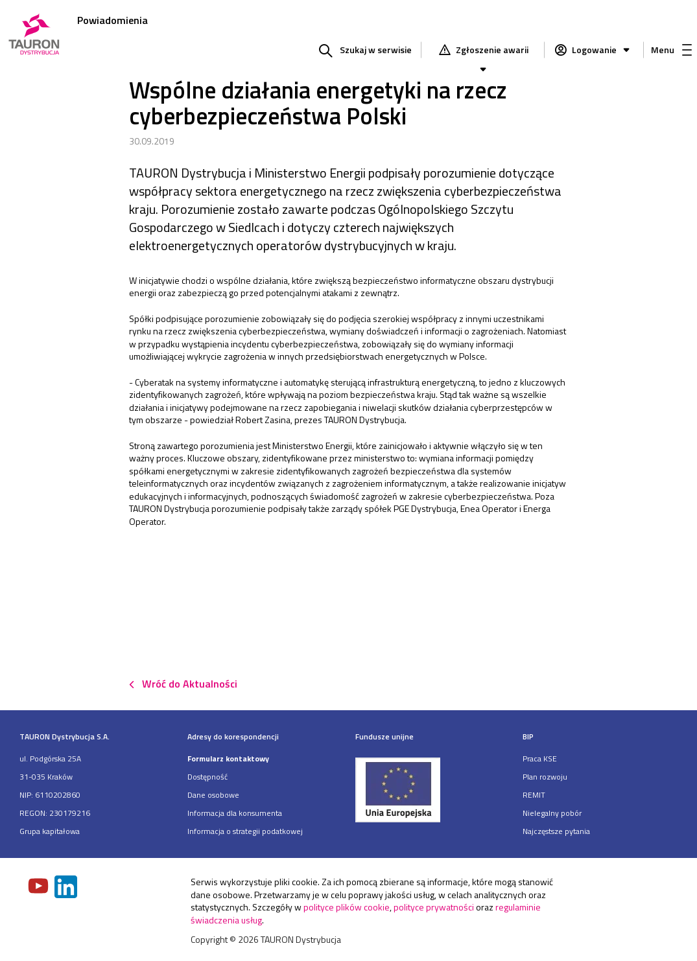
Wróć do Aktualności (189, 684)
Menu (671, 49)
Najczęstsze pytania (556, 831)
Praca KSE (540, 758)
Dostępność (207, 776)
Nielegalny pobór (552, 813)
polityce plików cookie (346, 907)
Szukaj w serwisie (376, 49)
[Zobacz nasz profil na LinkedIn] (66, 888)
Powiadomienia (112, 20)
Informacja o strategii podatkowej (245, 831)
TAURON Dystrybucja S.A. (64, 736)
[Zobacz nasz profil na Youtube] (39, 887)
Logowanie (602, 49)
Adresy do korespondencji (233, 736)
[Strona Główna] (34, 35)
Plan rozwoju (545, 776)
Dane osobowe (213, 795)
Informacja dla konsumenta (234, 813)
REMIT (534, 795)
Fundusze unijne (384, 736)
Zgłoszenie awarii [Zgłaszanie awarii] (491, 51)
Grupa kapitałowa (49, 831)
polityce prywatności (434, 907)
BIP (528, 736)
